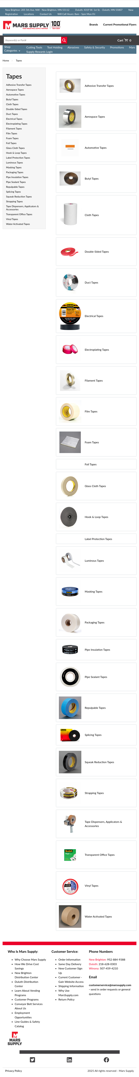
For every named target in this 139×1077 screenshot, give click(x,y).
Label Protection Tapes (18, 157)
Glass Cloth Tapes (15, 147)
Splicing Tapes (13, 191)
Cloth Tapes (12, 104)
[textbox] (34, 40)
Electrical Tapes (14, 118)
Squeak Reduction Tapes (19, 196)
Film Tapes (11, 133)
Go (64, 40)
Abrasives (73, 47)
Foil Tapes (11, 143)
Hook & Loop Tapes (16, 152)
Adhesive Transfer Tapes (18, 84)
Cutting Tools (34, 47)
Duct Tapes (12, 113)
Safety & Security (94, 47)
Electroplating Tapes (16, 123)
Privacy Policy (13, 1070)
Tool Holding (54, 47)
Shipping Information (71, 986)
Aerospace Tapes (15, 89)
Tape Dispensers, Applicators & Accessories (103, 823)
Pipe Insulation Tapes (17, 177)
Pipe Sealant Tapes (16, 181)
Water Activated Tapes (18, 223)
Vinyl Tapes (12, 219)
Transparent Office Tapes (19, 214)
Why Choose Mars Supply (30, 959)
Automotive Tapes (15, 94)
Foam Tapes (12, 138)
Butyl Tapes (12, 99)
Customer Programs (27, 999)
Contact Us (45, 13)
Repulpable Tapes (15, 186)
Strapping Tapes (14, 201)
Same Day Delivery (69, 964)
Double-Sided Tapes (16, 109)
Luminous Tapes (14, 162)
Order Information (69, 959)
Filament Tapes (14, 128)
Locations (29, 13)
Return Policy (66, 999)
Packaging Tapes (14, 172)
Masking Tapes (13, 167)
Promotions (117, 47)
